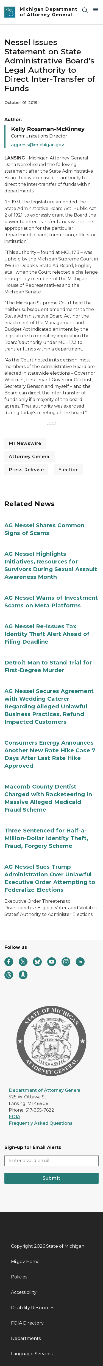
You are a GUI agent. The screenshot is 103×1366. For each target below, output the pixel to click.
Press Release (26, 469)
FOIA (14, 1116)
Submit (51, 1178)
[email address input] (51, 1160)
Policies (19, 1277)
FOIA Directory (27, 1323)
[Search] (85, 10)
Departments (26, 1338)
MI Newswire (25, 443)
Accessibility (24, 1292)
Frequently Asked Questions (41, 1123)
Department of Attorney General (45, 1090)
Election (68, 469)
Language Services (31, 1353)
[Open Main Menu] (96, 10)
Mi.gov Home (25, 1261)
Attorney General (30, 456)
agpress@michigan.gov (37, 144)
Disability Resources (32, 1307)
